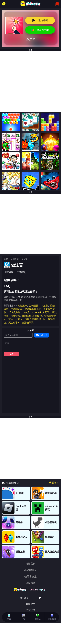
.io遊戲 (44, 305)
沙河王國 (34, 305)
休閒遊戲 (15, 259)
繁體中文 (30, 604)
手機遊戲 (21, 272)
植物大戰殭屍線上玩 (35, 319)
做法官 (24, 259)
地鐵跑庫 (22, 305)
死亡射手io (13, 322)
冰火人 (26, 312)
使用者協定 (30, 576)
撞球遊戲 (15, 316)
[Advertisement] (30, 81)
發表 (11, 354)
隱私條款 (30, 583)
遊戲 (6, 259)
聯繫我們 (30, 564)
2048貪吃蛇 (14, 312)
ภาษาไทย (30, 609)
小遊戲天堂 (16, 309)
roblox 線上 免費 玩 (32, 316)
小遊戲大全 (30, 570)
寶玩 (10, 319)
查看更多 (54, 483)
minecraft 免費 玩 (41, 312)
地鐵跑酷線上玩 (33, 309)
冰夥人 (18, 319)
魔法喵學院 (27, 322)
